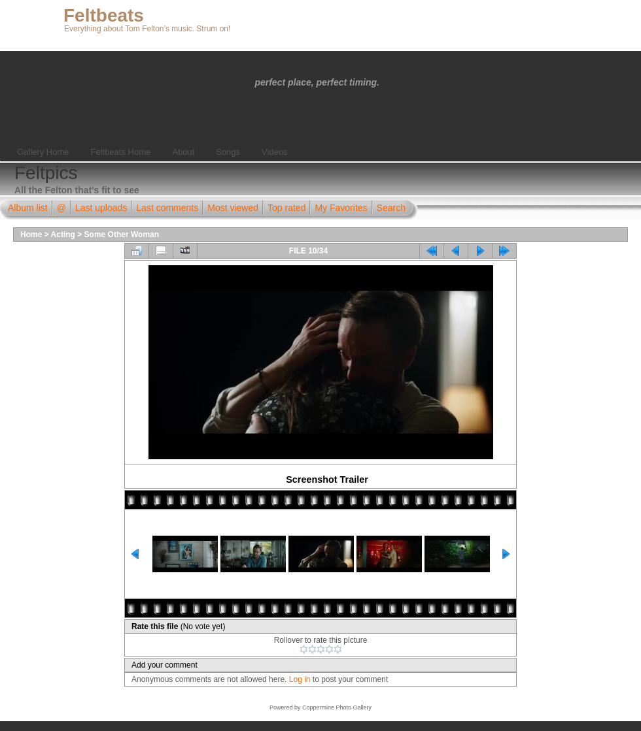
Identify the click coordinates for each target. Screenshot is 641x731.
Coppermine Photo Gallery (337, 707)
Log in (300, 679)
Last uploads (101, 208)
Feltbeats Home (120, 152)
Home (31, 234)
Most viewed (232, 208)
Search (391, 208)
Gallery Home (43, 152)
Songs (228, 152)
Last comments (167, 208)
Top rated (286, 208)
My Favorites (341, 208)
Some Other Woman (121, 234)
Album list (28, 208)
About (183, 152)
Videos (275, 152)
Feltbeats (103, 15)
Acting (63, 234)
